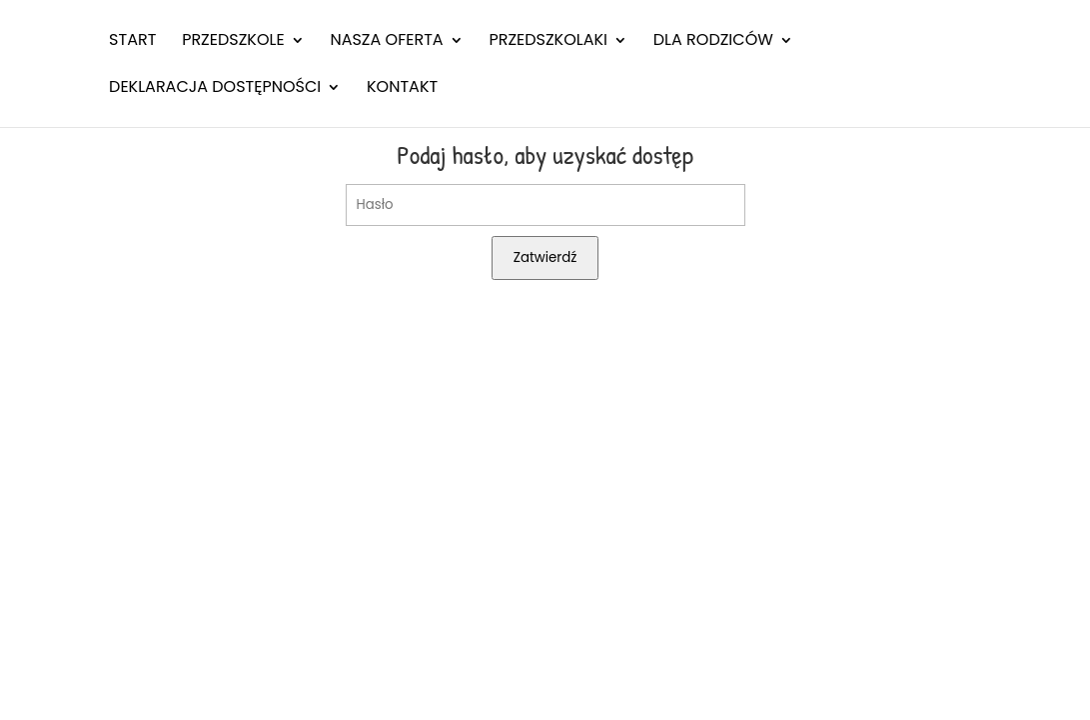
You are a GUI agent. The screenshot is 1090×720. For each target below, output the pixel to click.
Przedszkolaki (548, 42)
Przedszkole (233, 42)
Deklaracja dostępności (215, 89)
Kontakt (402, 89)
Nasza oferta (386, 42)
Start (132, 42)
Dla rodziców (713, 42)
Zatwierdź (545, 257)
